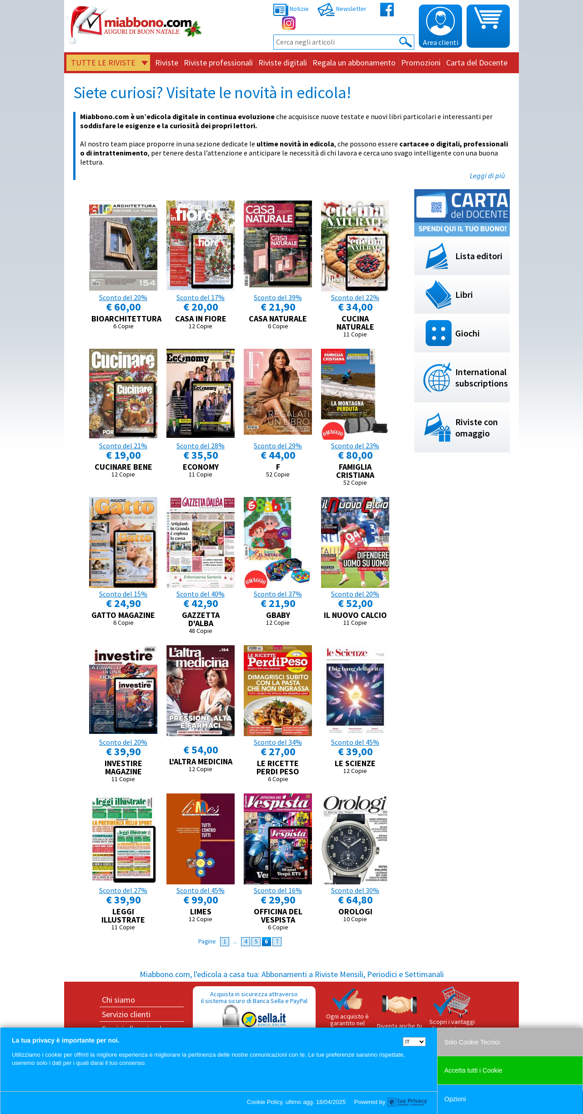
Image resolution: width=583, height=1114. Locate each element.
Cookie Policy (264, 1102)
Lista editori (479, 255)
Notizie (291, 9)
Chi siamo (118, 999)
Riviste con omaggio (476, 427)
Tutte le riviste (103, 62)
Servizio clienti (126, 1014)
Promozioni (421, 62)
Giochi (467, 333)
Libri (464, 294)
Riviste (166, 62)
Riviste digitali (282, 62)
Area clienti (440, 27)
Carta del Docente (477, 62)
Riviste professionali (218, 62)
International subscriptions (481, 377)
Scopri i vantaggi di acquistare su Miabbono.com (452, 1013)
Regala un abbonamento (354, 62)
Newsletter (342, 9)
